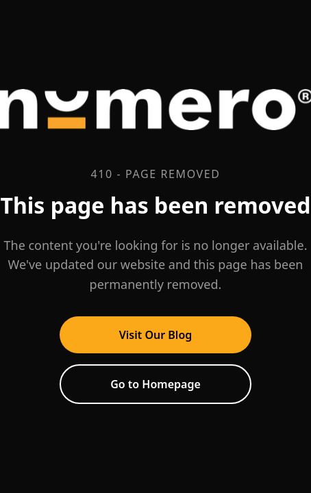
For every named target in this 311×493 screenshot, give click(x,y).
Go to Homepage (155, 384)
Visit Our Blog (155, 334)
